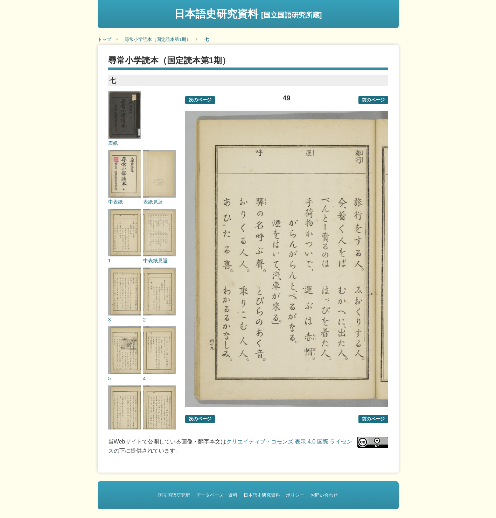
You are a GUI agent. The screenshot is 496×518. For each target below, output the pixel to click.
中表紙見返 (155, 260)
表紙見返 (153, 202)
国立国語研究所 (174, 495)
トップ (104, 39)
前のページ (373, 99)
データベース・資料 (216, 495)
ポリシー (295, 495)
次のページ (200, 99)
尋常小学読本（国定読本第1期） (158, 39)
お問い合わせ (324, 495)
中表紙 (115, 202)
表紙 (113, 143)
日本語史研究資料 (248, 14)
